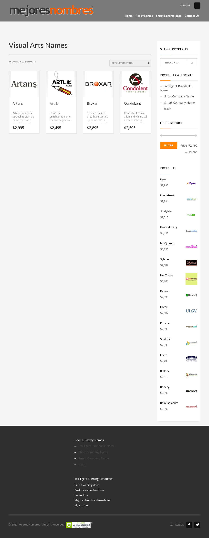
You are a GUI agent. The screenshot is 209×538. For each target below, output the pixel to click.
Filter (168, 145)
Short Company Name (179, 96)
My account (81, 505)
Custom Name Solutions (89, 490)
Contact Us (81, 495)
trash (167, 109)
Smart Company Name (179, 102)
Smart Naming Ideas (86, 485)
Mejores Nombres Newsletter (92, 500)
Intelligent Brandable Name (175, 88)
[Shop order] (130, 63)
